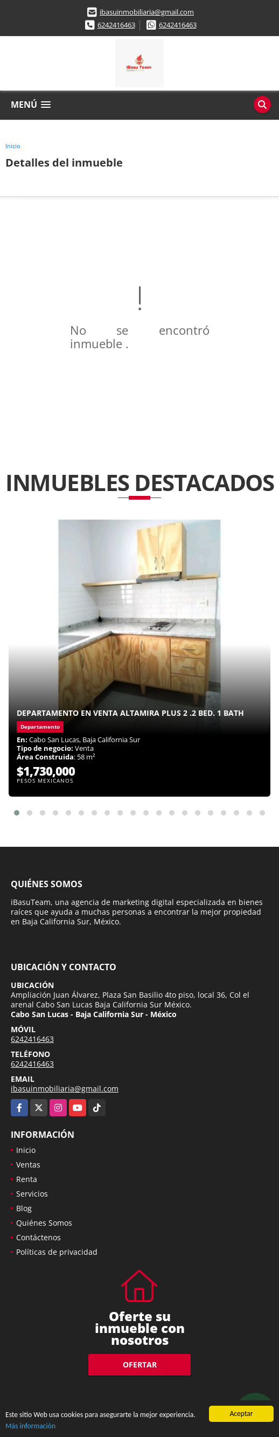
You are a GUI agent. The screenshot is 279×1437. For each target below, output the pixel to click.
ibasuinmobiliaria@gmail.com (147, 12)
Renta (26, 1179)
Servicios (32, 1194)
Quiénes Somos (44, 1223)
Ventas (28, 1164)
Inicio (12, 146)
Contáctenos (38, 1237)
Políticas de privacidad (56, 1252)
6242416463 (116, 25)
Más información (30, 1426)
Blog (24, 1208)
